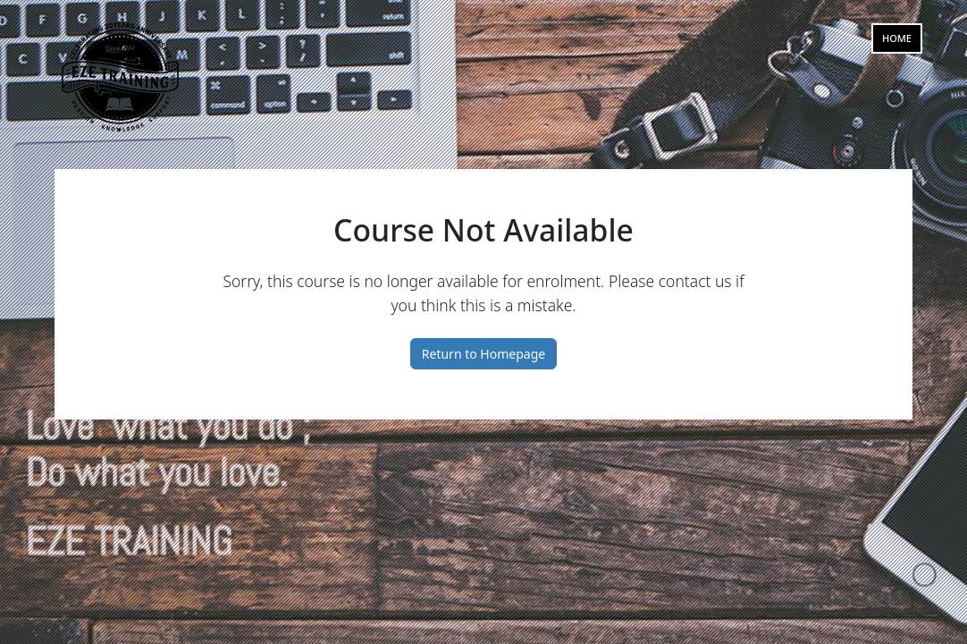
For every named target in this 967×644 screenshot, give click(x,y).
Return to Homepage (483, 353)
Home (897, 38)
